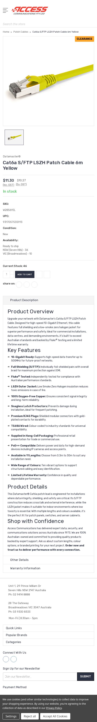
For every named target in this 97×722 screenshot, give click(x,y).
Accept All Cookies (55, 716)
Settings (11, 716)
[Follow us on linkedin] (14, 659)
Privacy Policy (54, 708)
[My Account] (77, 12)
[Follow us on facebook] (6, 659)
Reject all (30, 716)
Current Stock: (15, 266)
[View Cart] (92, 12)
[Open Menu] (6, 10)
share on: (9, 283)
